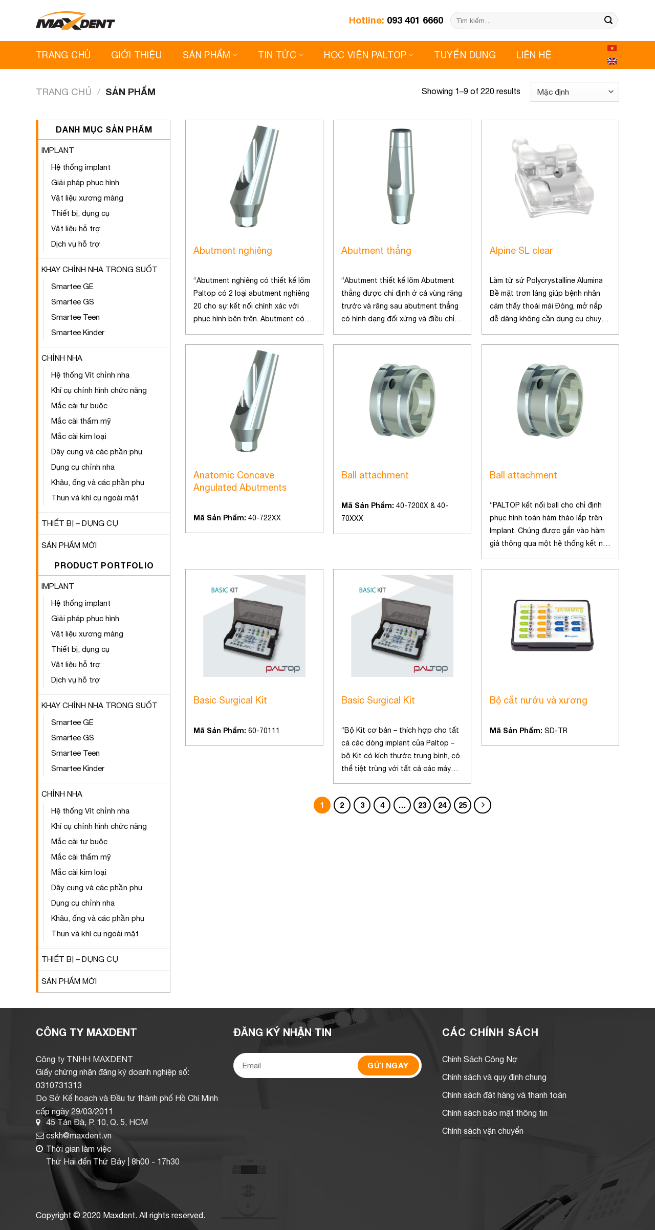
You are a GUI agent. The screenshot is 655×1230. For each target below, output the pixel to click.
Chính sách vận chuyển (482, 1130)
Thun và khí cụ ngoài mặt (95, 497)
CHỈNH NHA (61, 358)
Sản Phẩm (210, 55)
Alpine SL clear (521, 250)
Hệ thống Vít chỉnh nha (90, 374)
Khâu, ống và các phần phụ (97, 482)
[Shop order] (575, 92)
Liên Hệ (534, 55)
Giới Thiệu (136, 55)
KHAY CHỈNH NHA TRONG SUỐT (99, 269)
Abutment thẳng (376, 250)
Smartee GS (72, 301)
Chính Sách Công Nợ (480, 1059)
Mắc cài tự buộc (79, 405)
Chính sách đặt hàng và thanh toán (504, 1095)
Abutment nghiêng (232, 250)
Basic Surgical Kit (230, 700)
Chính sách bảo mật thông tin (495, 1112)
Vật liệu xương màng (87, 197)
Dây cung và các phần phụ (96, 451)
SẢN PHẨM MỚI (69, 545)
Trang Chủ (63, 55)
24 (442, 804)
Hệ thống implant (81, 167)
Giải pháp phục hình (85, 182)
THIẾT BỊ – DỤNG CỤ (79, 523)
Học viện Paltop (368, 55)
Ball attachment (375, 475)
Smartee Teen (75, 317)
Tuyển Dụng (465, 55)
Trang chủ (64, 91)
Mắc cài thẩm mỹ (81, 420)
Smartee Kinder (77, 332)
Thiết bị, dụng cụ (80, 213)
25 (462, 804)
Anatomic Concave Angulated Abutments (240, 481)
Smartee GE (72, 286)
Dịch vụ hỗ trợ (75, 243)
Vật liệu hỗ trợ (75, 228)
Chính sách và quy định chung (494, 1077)
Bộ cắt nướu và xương (538, 700)
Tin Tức (280, 55)
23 (422, 804)
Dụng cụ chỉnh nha (83, 467)
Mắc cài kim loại (78, 436)
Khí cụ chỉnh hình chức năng (99, 390)
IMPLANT (57, 150)
